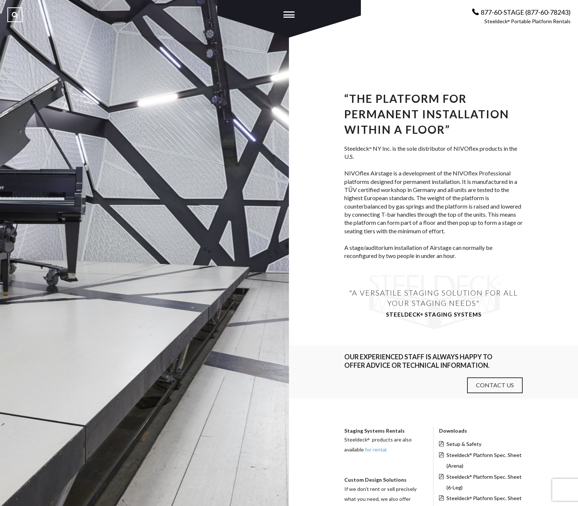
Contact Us (495, 384)
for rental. (376, 449)
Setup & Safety (463, 444)
